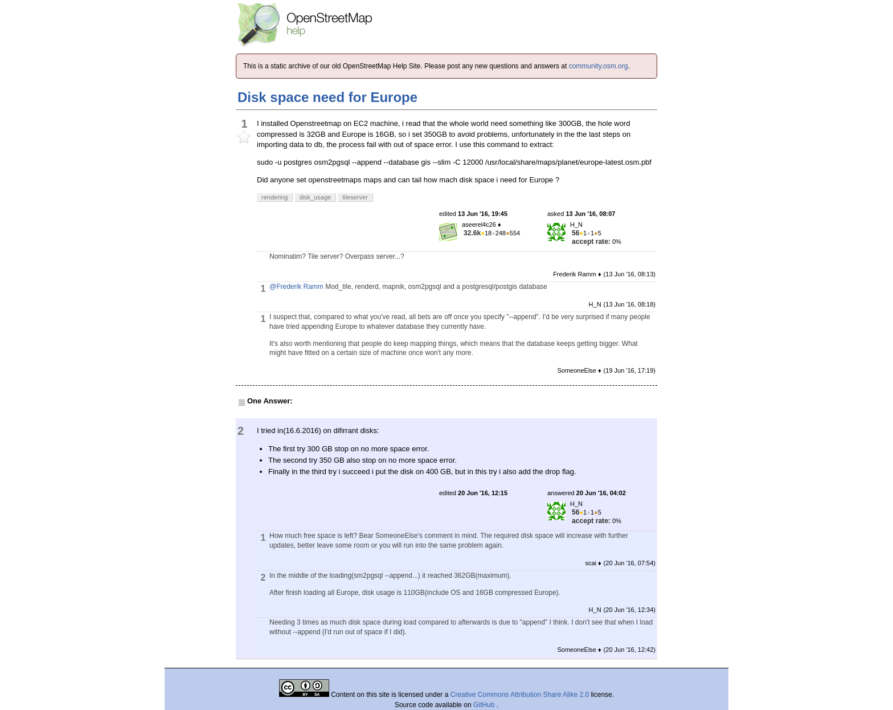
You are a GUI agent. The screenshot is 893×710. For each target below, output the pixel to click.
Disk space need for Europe (327, 97)
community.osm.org (598, 66)
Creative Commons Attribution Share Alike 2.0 (519, 695)
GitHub (485, 705)
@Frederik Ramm (296, 287)
